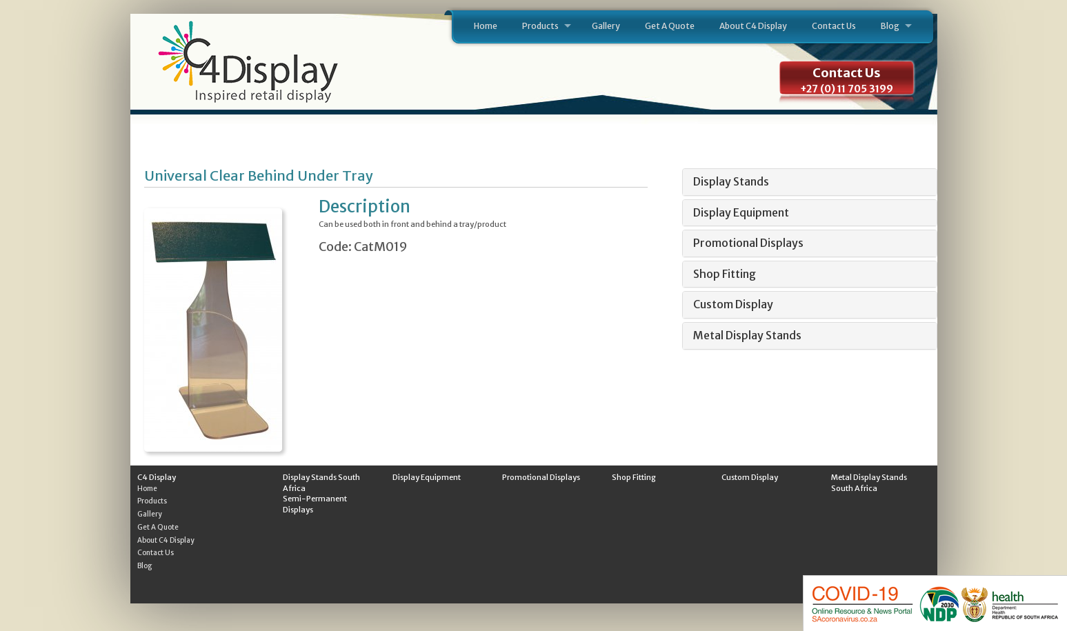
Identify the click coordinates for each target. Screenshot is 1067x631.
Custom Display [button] (733, 304)
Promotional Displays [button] (748, 243)
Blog (890, 26)
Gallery (606, 26)
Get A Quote (670, 26)
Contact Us (834, 26)
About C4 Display (753, 26)
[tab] (810, 182)
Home (485, 26)
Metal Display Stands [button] (747, 335)
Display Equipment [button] (741, 212)
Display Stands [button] (731, 181)
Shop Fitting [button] (724, 274)
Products (540, 26)
